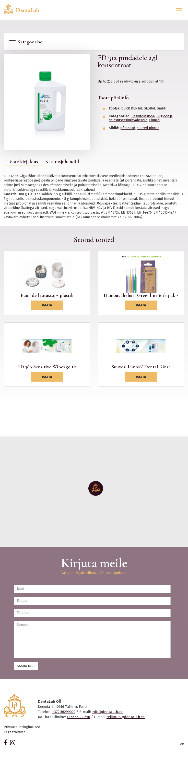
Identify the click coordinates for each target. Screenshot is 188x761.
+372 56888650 (78, 717)
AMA (181, 744)
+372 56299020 (63, 712)
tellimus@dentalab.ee (125, 717)
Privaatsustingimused (22, 727)
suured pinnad (148, 128)
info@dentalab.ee (107, 712)
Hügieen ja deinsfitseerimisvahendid (141, 118)
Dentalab (24, 9)
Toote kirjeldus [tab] (22, 162)
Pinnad (154, 120)
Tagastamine (14, 732)
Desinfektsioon (143, 116)
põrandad (127, 128)
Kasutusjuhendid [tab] (62, 162)
